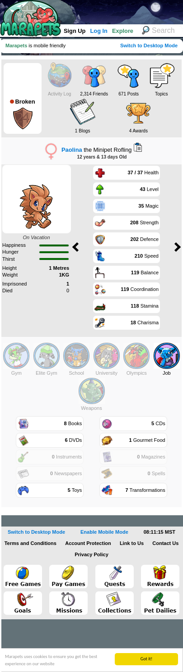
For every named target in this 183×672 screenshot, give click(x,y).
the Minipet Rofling (96, 149)
